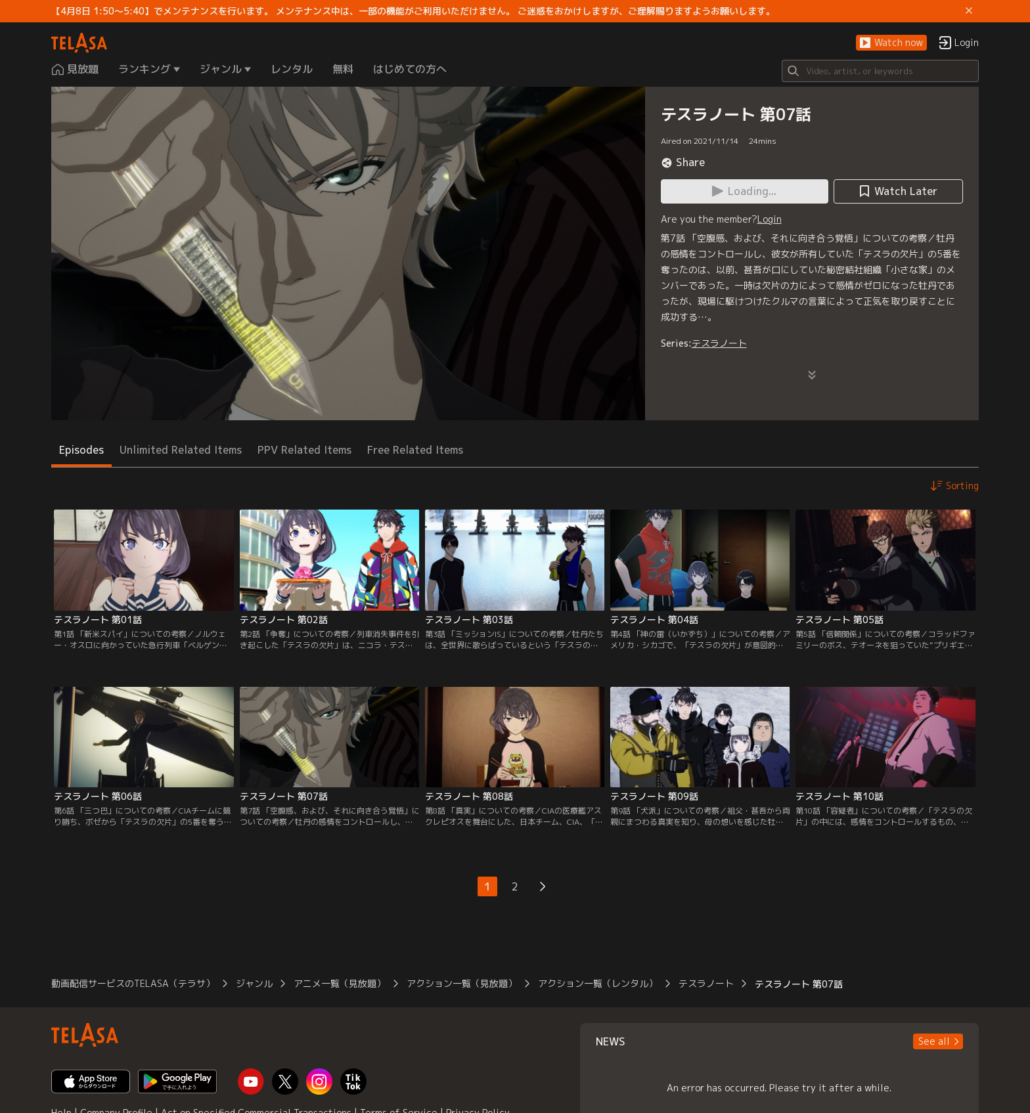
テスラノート (719, 343)
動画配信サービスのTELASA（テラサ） (133, 983)
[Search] (880, 71)
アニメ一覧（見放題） (340, 983)
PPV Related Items (304, 450)
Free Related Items (415, 450)
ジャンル (254, 983)
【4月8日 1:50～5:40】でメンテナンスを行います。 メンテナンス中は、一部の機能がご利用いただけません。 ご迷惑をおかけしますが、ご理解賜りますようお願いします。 (413, 11)
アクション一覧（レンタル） (598, 983)
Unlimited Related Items (181, 450)
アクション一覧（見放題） (462, 983)
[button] (891, 43)
